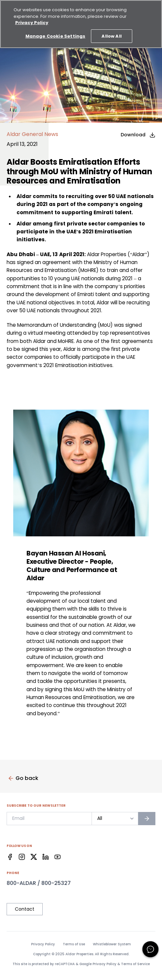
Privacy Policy (43, 944)
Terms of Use (74, 944)
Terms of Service (135, 963)
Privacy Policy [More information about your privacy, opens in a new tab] (31, 22)
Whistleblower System (112, 944)
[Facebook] (10, 857)
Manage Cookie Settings (55, 36)
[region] (81, 24)
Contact (24, 909)
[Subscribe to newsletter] (146, 818)
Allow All (111, 36)
